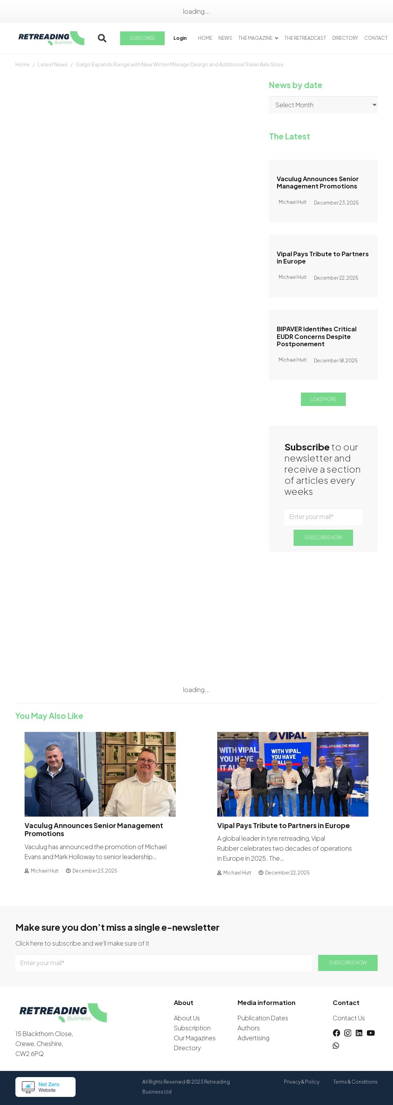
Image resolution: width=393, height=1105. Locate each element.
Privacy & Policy (301, 1082)
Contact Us (349, 1018)
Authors (249, 1028)
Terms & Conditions (355, 1082)
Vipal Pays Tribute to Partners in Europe (323, 257)
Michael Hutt (45, 871)
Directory (187, 1048)
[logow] (51, 38)
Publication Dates (263, 1018)
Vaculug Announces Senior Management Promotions (318, 182)
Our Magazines (195, 1038)
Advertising (253, 1038)
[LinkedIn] (359, 1032)
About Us (187, 1018)
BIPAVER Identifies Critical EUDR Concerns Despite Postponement (317, 336)
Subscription (192, 1028)
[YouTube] (371, 1032)
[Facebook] (336, 1032)
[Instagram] (347, 1033)
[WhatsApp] (336, 1045)
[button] (102, 38)
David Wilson (33, 155)
